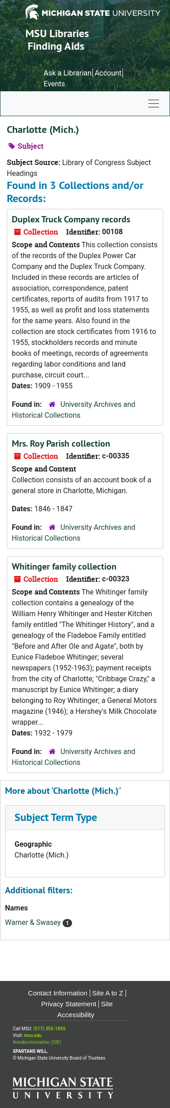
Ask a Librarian (68, 73)
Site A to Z (107, 993)
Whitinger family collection (64, 566)
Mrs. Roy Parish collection (61, 443)
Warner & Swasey (34, 922)
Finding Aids (56, 46)
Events (54, 84)
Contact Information (57, 993)
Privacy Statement (69, 1004)
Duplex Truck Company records (71, 219)
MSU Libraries (57, 33)
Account (108, 73)
